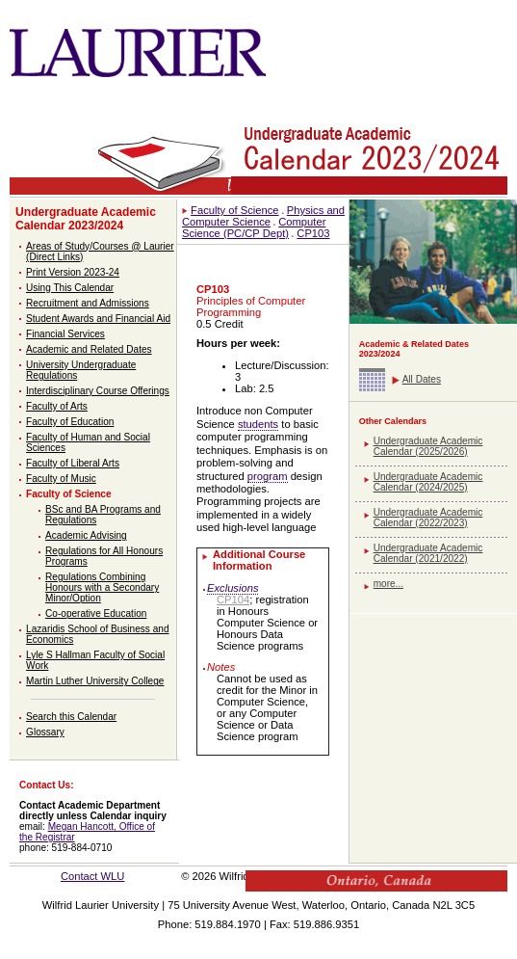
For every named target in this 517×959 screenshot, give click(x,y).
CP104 (233, 599)
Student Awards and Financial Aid (98, 318)
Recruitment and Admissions (87, 303)
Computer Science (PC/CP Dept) (253, 227)
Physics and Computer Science (263, 215)
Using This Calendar (70, 287)
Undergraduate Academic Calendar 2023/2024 (85, 218)
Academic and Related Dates (89, 349)
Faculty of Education (70, 421)
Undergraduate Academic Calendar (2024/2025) (428, 482)
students (258, 424)
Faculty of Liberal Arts (72, 463)
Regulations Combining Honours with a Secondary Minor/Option (102, 587)
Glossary (45, 732)
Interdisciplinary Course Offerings (97, 391)
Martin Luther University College (95, 681)
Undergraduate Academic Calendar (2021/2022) (428, 553)
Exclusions (232, 588)
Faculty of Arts (57, 406)
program (267, 476)
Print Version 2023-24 (72, 272)
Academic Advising (86, 535)
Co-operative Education (95, 613)
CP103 (313, 233)
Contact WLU (93, 876)
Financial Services (65, 334)
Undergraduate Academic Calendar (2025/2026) (428, 446)
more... (388, 583)
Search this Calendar (71, 716)
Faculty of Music (61, 478)
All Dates (421, 379)
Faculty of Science (69, 494)
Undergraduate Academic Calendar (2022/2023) (428, 517)
